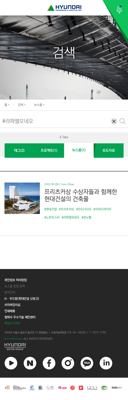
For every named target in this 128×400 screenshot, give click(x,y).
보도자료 (109, 150)
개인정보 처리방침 (15, 280)
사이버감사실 (12, 304)
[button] (125, 104)
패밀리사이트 (12, 323)
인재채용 (9, 311)
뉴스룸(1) (78, 150)
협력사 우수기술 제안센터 (19, 317)
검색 (20, 104)
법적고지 (9, 292)
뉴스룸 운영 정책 (14, 286)
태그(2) (19, 150)
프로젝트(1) (49, 150)
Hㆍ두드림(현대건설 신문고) (21, 298)
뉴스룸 (38, 104)
